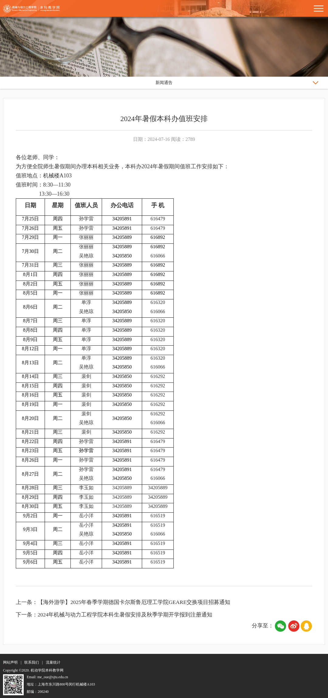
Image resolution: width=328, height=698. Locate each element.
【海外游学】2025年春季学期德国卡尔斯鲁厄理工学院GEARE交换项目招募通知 (134, 601)
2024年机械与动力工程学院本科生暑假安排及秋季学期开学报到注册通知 (125, 614)
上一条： (27, 601)
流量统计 (53, 661)
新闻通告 (164, 82)
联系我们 (31, 661)
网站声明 (10, 661)
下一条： (27, 614)
